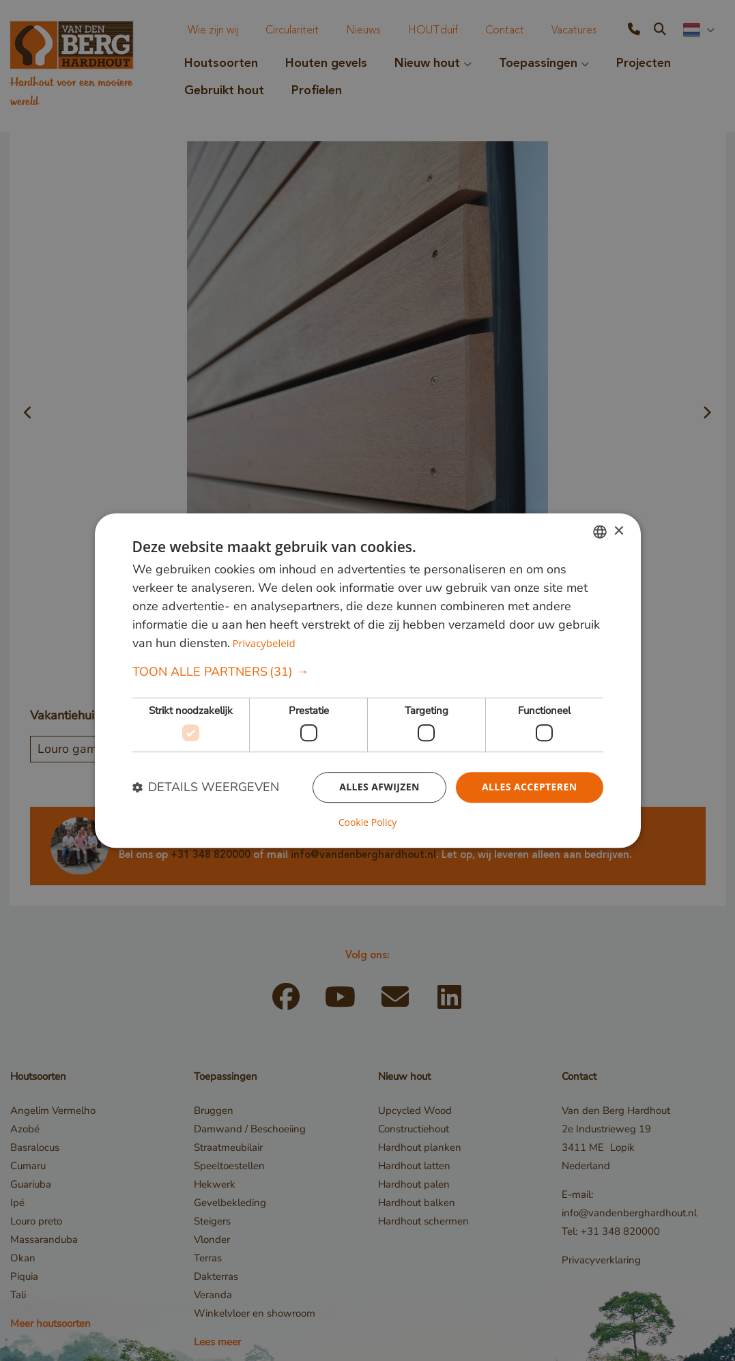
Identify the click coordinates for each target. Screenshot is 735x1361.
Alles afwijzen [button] (379, 786)
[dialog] (368, 680)
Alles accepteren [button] (529, 786)
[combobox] (600, 532)
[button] (367, 672)
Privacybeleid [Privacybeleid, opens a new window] (263, 643)
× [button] (619, 531)
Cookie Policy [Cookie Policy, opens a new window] (367, 822)
